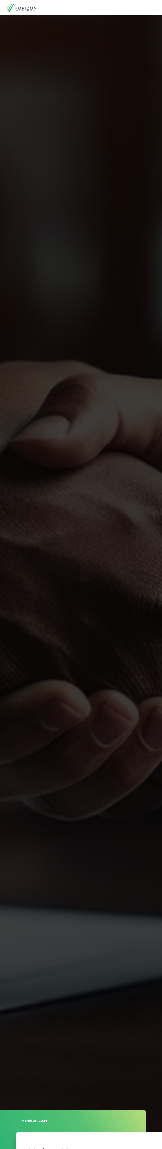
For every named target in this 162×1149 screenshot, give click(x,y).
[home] (21, 7)
